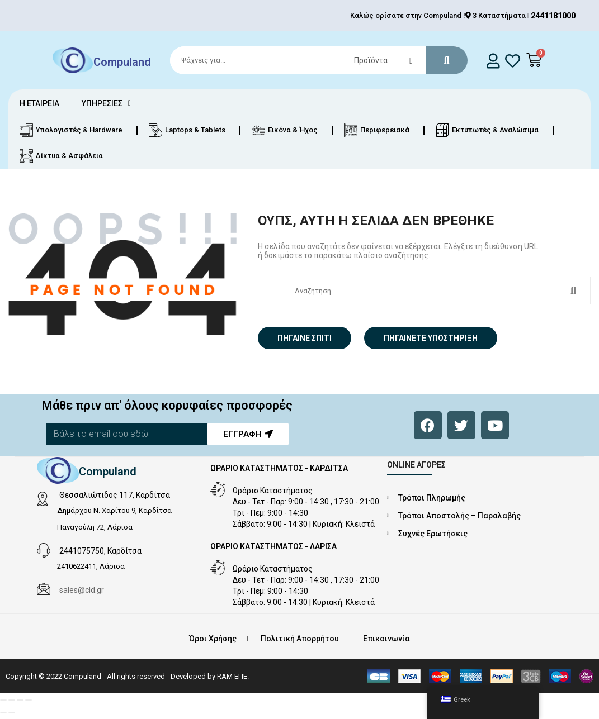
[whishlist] (512, 60)
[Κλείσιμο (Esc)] (28, 700)
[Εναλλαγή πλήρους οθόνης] (11, 700)
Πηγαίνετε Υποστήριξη (431, 338)
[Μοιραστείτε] (20, 700)
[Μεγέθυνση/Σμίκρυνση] (3, 700)
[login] (493, 60)
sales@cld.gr (81, 589)
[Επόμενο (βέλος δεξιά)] (11, 712)
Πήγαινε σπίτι (304, 338)
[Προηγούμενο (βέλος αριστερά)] (3, 712)
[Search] (313, 60)
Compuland (122, 61)
